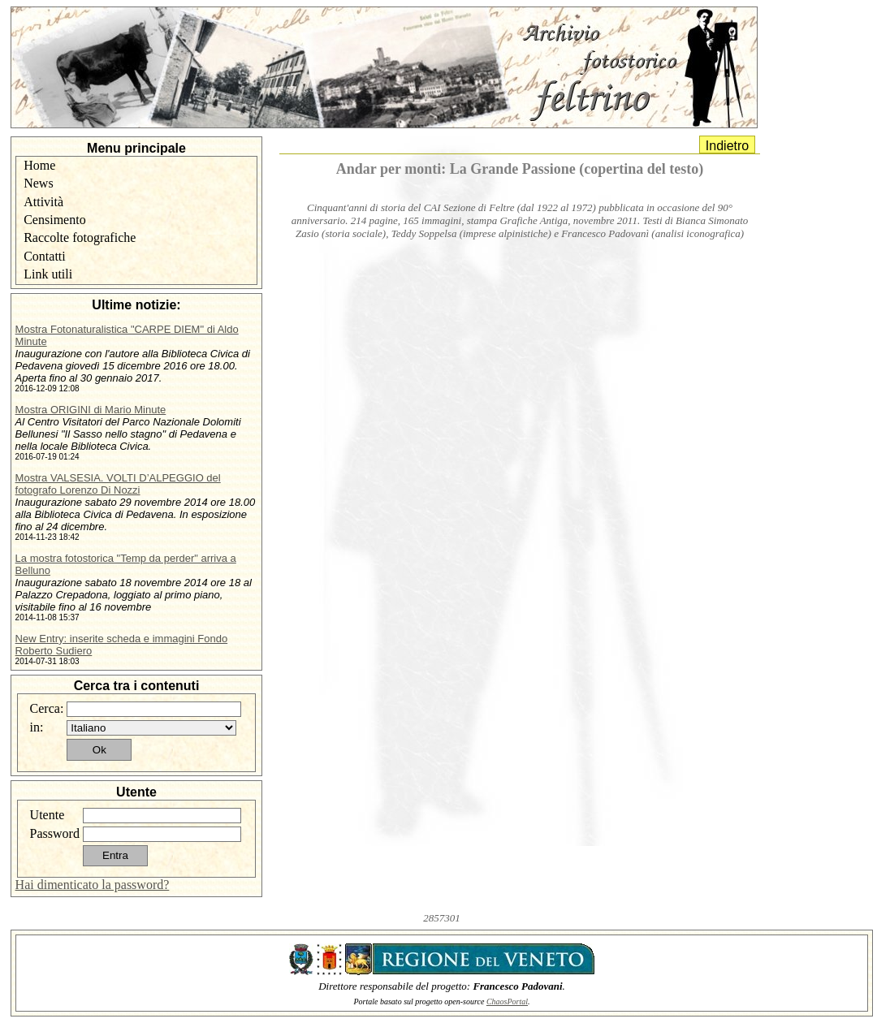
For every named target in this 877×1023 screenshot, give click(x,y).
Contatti (45, 256)
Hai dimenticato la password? (92, 884)
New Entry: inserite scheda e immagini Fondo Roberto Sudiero (121, 644)
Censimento (54, 220)
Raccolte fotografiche (80, 237)
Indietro (727, 146)
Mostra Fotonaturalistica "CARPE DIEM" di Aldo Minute (127, 335)
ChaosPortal (507, 1001)
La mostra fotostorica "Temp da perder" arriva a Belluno (125, 564)
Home (39, 165)
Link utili (48, 274)
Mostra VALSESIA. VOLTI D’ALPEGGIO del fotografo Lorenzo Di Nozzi (118, 484)
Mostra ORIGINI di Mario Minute (90, 410)
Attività (43, 202)
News (38, 183)
